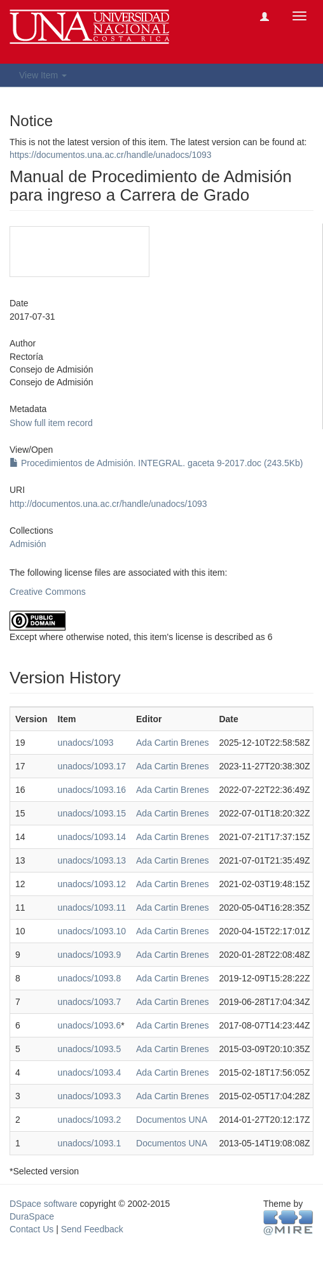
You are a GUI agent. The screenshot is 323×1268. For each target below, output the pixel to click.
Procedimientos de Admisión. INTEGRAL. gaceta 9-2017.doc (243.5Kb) (156, 463)
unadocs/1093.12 (92, 884)
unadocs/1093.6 (89, 1025)
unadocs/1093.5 (89, 1049)
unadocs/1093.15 (92, 813)
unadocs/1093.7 (89, 1002)
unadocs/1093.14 (92, 837)
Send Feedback (92, 1229)
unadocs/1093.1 (89, 1143)
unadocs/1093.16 (92, 790)
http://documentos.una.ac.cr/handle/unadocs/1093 (108, 504)
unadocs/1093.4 (89, 1072)
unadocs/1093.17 (92, 766)
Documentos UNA (171, 1120)
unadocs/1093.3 (89, 1096)
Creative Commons (48, 592)
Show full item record (51, 423)
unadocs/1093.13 (92, 860)
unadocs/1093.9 (89, 955)
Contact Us (31, 1229)
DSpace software (44, 1204)
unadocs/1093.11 (92, 907)
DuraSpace (32, 1216)
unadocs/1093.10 (92, 931)
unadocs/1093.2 (89, 1120)
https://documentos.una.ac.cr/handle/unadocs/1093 (111, 155)
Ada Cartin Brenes (172, 742)
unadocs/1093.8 (89, 978)
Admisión (28, 544)
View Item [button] (43, 75)
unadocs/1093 (86, 742)
